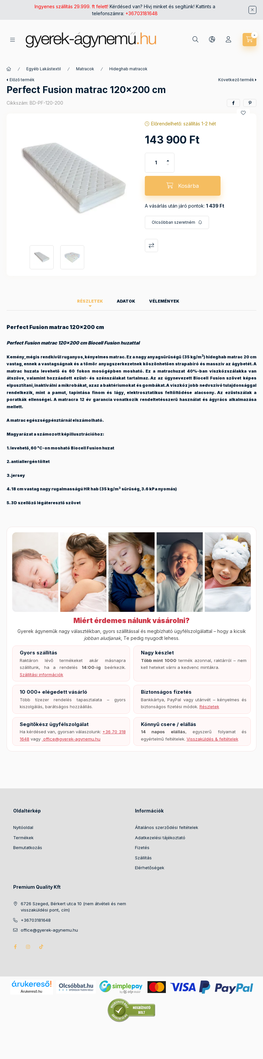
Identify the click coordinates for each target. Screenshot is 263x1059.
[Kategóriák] (12, 40)
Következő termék (236, 79)
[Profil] (228, 39)
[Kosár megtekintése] (249, 39)
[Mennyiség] (156, 162)
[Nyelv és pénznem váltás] (212, 39)
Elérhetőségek (149, 867)
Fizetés (142, 847)
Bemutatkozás (27, 847)
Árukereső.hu (31, 991)
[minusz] (168, 167)
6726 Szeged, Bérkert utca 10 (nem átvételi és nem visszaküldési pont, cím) (73, 907)
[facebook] (233, 103)
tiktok (41, 946)
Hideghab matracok (128, 68)
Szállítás (143, 857)
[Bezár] (252, 10)
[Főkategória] (9, 69)
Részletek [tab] (90, 301)
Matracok (85, 68)
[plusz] (168, 158)
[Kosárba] (183, 186)
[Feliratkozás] (177, 222)
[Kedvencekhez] (243, 113)
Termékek (23, 837)
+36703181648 (141, 13)
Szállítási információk (41, 674)
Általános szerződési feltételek (166, 827)
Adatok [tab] (126, 301)
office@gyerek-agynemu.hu (49, 930)
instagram (28, 946)
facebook (15, 946)
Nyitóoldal (23, 827)
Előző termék (22, 79)
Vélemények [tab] (164, 301)
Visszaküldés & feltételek (212, 739)
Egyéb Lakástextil (43, 68)
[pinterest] (249, 103)
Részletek (209, 706)
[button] (72, 179)
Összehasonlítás (151, 245)
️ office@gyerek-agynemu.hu (71, 739)
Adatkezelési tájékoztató (160, 837)
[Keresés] (195, 39)
